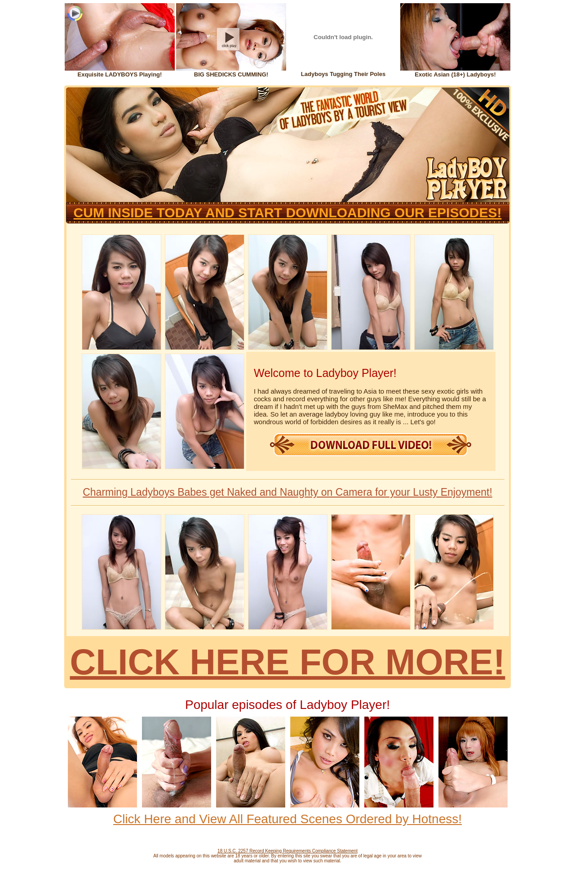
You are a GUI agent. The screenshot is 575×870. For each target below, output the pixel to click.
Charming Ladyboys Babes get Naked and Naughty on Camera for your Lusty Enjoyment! (287, 492)
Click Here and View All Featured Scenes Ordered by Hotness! (287, 819)
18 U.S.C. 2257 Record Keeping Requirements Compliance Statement (287, 850)
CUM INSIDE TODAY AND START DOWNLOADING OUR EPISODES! (288, 212)
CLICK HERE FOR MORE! (287, 662)
